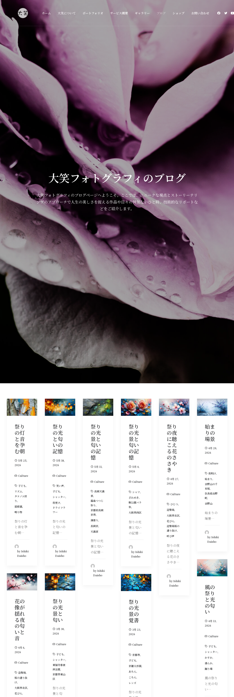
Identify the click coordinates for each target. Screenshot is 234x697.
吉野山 (208, 207)
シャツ (136, 195)
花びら (170, 224)
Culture (23, 179)
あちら (132, 375)
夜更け (56, 206)
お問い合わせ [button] (202, 584)
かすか (208, 361)
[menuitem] (46, 13)
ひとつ (174, 208)
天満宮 (94, 235)
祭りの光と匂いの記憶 (58, 142)
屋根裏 (18, 210)
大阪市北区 (173, 219)
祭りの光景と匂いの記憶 (96, 145)
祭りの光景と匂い (58, 314)
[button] (219, 13)
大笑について (67, 13)
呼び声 (170, 240)
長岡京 (94, 229)
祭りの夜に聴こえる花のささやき (172, 151)
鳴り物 (18, 215)
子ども (22, 189)
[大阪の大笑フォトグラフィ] (23, 13)
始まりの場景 (210, 136)
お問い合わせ (200, 13)
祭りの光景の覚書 (134, 314)
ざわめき (134, 201)
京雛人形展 (135, 370)
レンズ (132, 386)
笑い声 (60, 189)
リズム (18, 195)
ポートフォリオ (92, 13)
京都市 (136, 358)
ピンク (18, 402)
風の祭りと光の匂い (210, 303)
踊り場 (208, 372)
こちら (132, 381)
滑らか (208, 367)
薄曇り (94, 224)
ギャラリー (142, 13)
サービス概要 (119, 13)
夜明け (212, 177)
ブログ (161, 13)
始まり (208, 182)
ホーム (46, 13)
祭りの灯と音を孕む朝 (20, 142)
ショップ (178, 13)
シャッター (59, 200)
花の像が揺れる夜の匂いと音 (20, 323)
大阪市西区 (135, 216)
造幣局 (170, 213)
